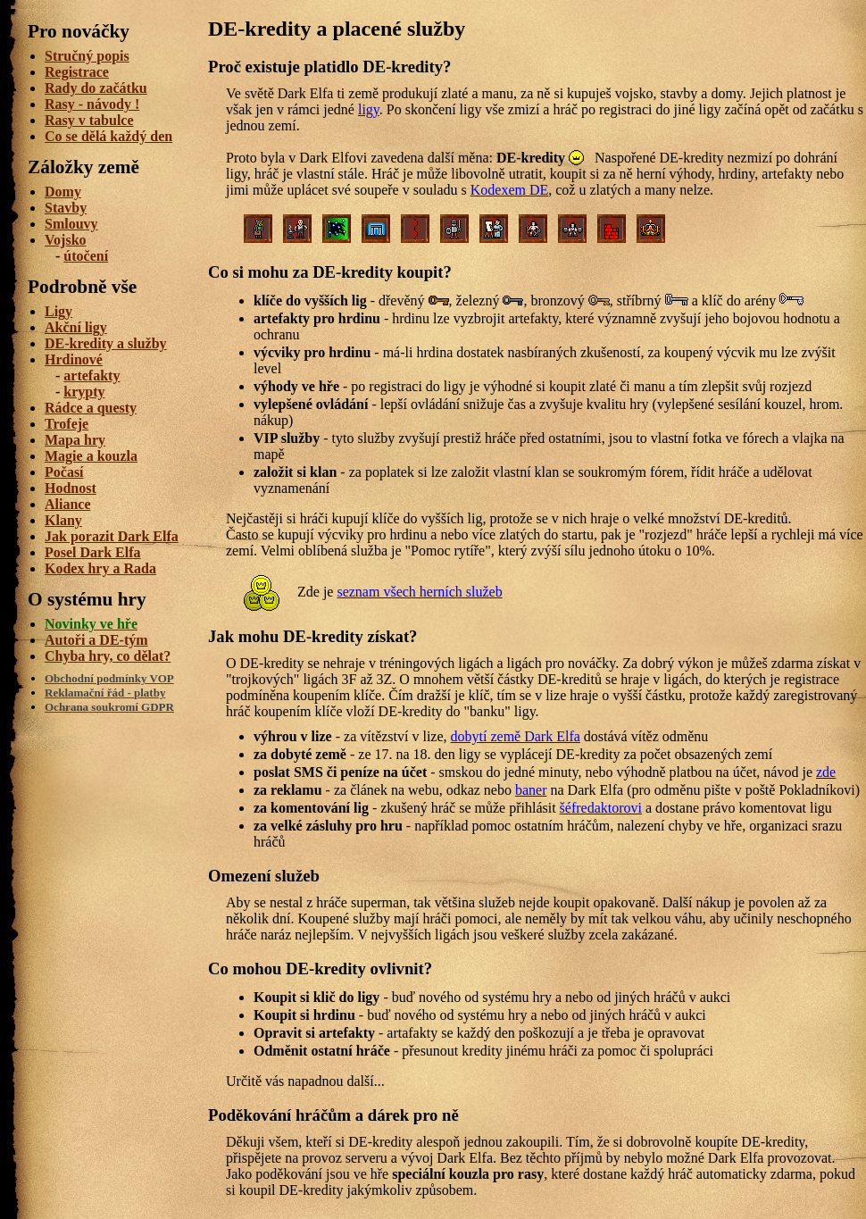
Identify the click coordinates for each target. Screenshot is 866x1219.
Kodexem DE (509, 189)
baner (531, 789)
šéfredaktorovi (601, 807)
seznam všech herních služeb (419, 591)
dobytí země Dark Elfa (515, 736)
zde (826, 772)
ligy (368, 109)
